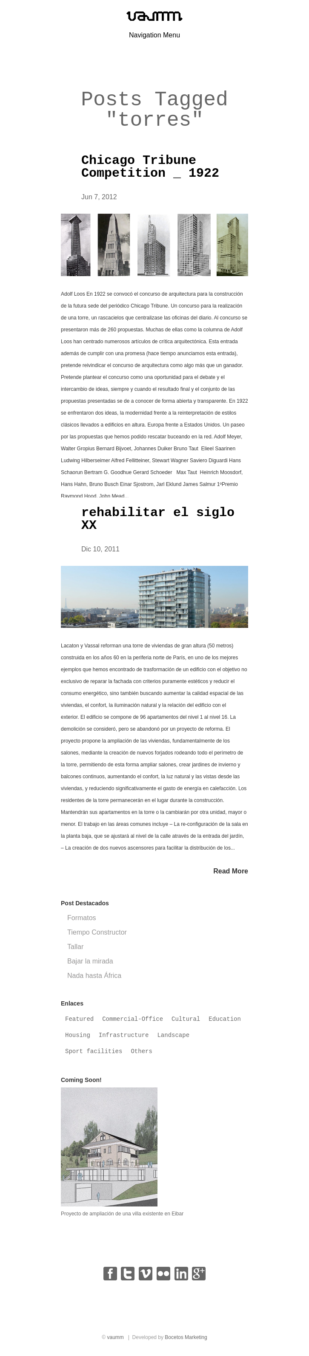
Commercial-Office (132, 1019)
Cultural (186, 1019)
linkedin (181, 1273)
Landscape (173, 1035)
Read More (230, 871)
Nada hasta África (94, 975)
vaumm (115, 1337)
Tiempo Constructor (97, 932)
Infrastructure (124, 1035)
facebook (110, 1273)
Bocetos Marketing (186, 1337)
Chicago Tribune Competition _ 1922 (150, 167)
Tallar (75, 946)
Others (141, 1051)
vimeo (145, 1273)
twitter (127, 1273)
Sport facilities (93, 1051)
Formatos (81, 917)
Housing (77, 1035)
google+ (199, 1273)
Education (225, 1019)
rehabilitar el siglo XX (158, 519)
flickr (163, 1273)
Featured (79, 1019)
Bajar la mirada (90, 961)
